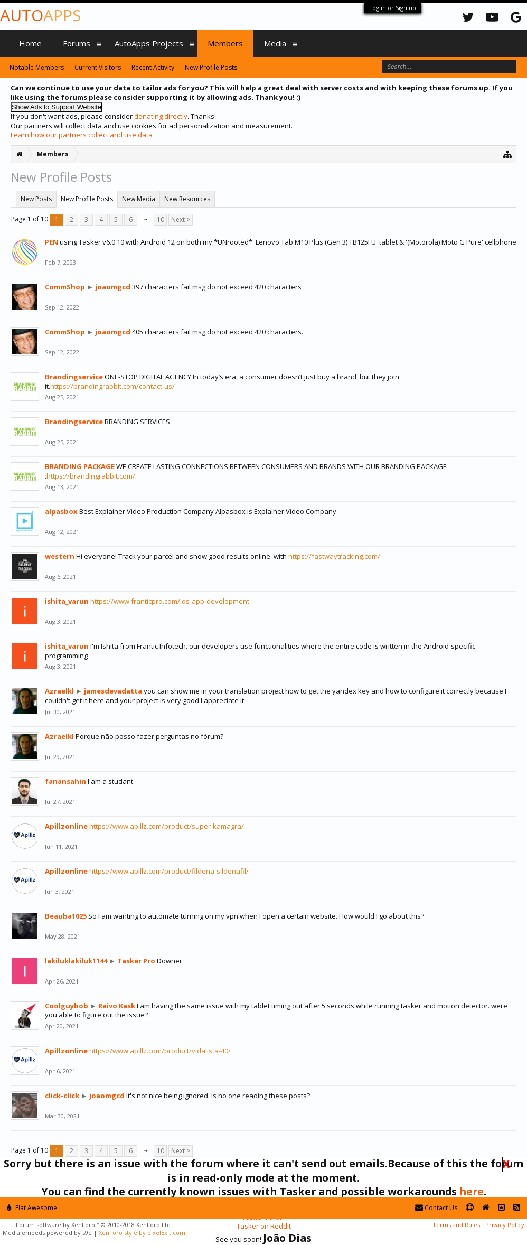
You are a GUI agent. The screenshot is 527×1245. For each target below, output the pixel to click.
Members (225, 43)
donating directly (160, 116)
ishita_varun (67, 601)
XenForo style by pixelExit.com (142, 1233)
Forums (76, 43)
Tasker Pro (136, 961)
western (59, 556)
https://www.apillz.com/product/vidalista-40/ (160, 1050)
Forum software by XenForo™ (94, 1225)
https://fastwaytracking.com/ (334, 556)
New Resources (187, 198)
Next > (180, 219)
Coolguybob (66, 1005)
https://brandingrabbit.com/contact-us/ (112, 386)
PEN (51, 242)
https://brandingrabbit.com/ (90, 476)
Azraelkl (59, 691)
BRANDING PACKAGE (80, 466)
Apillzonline (66, 826)
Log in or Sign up (392, 8)
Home (30, 43)
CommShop (65, 287)
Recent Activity (152, 67)
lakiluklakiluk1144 (76, 961)
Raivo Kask (116, 1005)
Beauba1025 (66, 916)
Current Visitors (97, 67)
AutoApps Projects (149, 43)
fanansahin (65, 781)
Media (275, 43)
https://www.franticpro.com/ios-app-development (169, 601)
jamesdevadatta (113, 691)
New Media (138, 198)
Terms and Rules (456, 1225)
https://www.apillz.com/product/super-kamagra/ (166, 826)
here (471, 1191)
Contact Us (436, 1207)
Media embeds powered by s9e (47, 1233)
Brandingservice (74, 376)
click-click (62, 1095)
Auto (40, 15)
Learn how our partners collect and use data (82, 134)
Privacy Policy (504, 1225)
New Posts (36, 198)
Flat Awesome (32, 1207)
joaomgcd (112, 287)
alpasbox (61, 511)
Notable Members (37, 67)
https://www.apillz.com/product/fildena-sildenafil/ (169, 871)
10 (160, 219)
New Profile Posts (87, 198)
